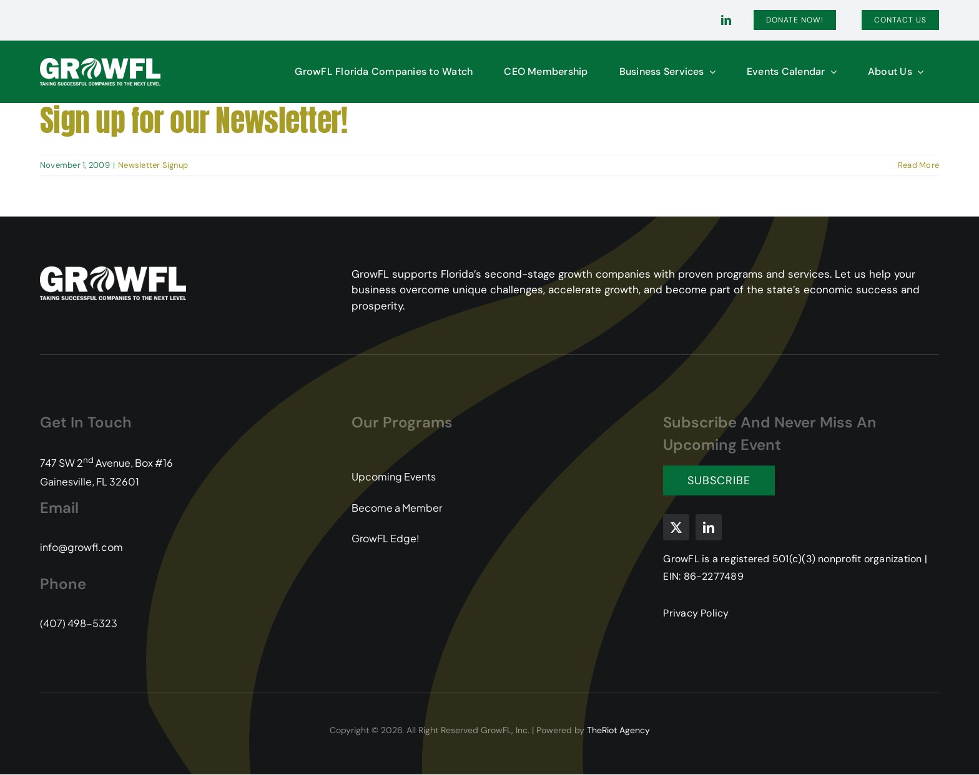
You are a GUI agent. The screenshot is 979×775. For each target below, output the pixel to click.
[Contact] (900, 20)
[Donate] (795, 20)
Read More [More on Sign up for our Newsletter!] (918, 165)
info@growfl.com (81, 546)
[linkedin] (726, 20)
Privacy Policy (696, 613)
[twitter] (676, 527)
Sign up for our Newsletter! (194, 120)
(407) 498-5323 (78, 623)
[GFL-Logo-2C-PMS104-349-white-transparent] (100, 62)
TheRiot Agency (618, 730)
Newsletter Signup (153, 165)
